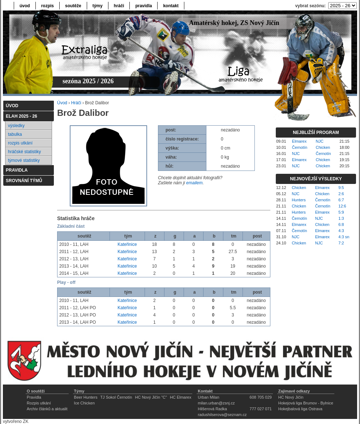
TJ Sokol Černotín (116, 397)
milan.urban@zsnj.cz (216, 403)
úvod (25, 5)
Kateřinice (127, 244)
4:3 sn (343, 237)
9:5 (341, 187)
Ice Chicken (84, 403)
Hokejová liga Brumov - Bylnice (305, 403)
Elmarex (299, 141)
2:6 (341, 194)
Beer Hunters (86, 397)
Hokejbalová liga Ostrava (300, 409)
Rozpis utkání (39, 403)
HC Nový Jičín (291, 397)
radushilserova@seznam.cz (222, 414)
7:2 (341, 243)
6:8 (341, 224)
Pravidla (34, 397)
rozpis (47, 5)
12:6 (342, 206)
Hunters (299, 200)
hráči (119, 5)
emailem (194, 182)
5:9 (341, 212)
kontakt (171, 5)
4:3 (341, 230)
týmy (98, 5)
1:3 (341, 218)
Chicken (323, 147)
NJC (319, 141)
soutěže (73, 5)
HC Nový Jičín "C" (151, 397)
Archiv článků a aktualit (47, 409)
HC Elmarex (180, 397)
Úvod (62, 102)
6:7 (341, 200)
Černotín (299, 147)
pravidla (143, 5)
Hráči (76, 102)
